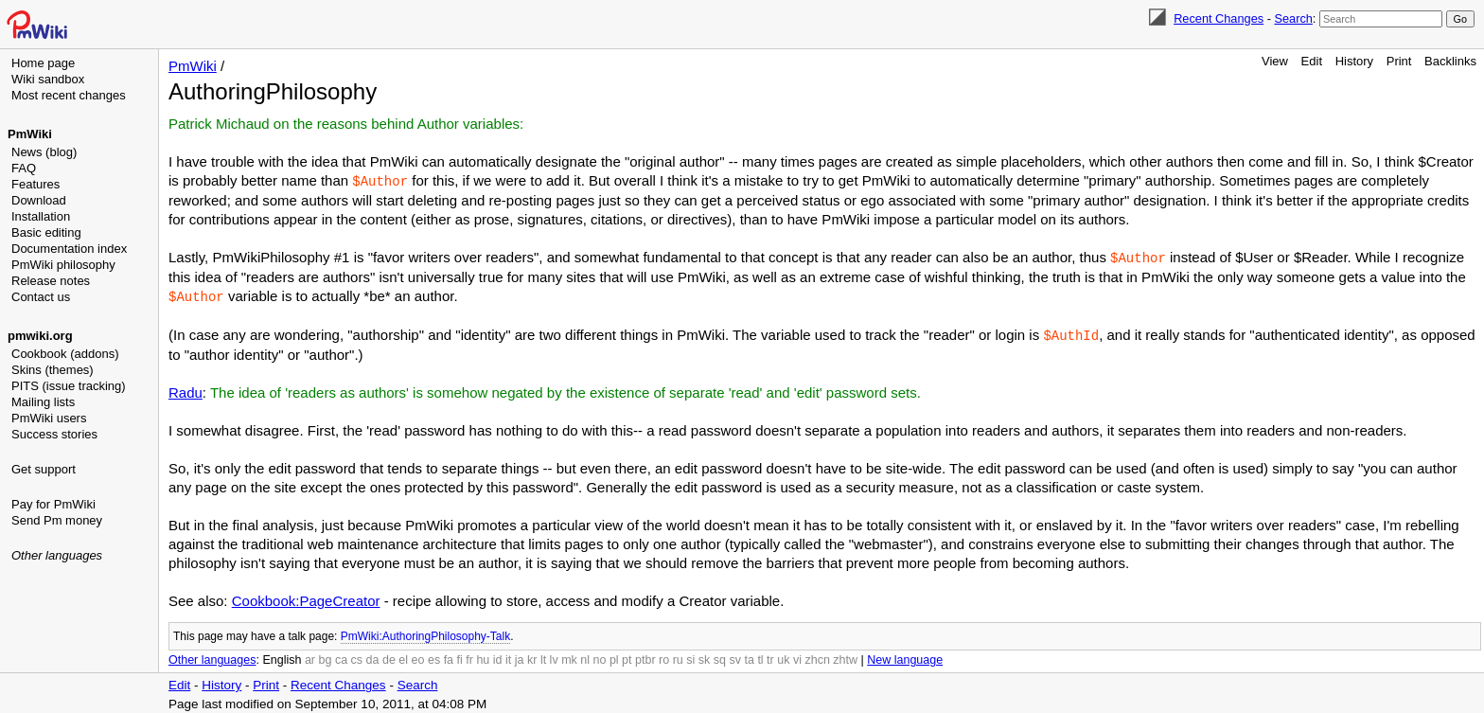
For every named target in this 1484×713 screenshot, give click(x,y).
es (434, 656)
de (389, 656)
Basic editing (46, 232)
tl (760, 656)
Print (1399, 61)
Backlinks (1450, 61)
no (600, 656)
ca (341, 656)
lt (543, 656)
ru (678, 656)
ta (748, 656)
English (281, 656)
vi (797, 656)
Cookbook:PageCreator (306, 597)
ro (664, 656)
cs (357, 656)
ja (519, 656)
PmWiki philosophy (63, 265)
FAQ (23, 168)
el (403, 656)
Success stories (54, 434)
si (690, 656)
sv (735, 656)
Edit (1311, 61)
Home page (43, 63)
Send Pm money (56, 520)
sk (704, 656)
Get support (43, 469)
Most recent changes (68, 95)
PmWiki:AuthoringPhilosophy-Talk (425, 632)
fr (469, 656)
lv (554, 656)
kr (532, 656)
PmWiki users (48, 418)
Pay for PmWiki (53, 504)
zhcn (816, 656)
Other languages (56, 555)
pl (614, 656)
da (373, 656)
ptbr (645, 656)
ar (310, 656)
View (1275, 61)
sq (720, 656)
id (498, 656)
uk (783, 656)
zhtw (845, 656)
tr (770, 656)
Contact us (40, 297)
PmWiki (30, 134)
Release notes (50, 281)
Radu (185, 389)
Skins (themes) (52, 370)
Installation (40, 216)
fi (460, 656)
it (508, 656)
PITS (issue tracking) (68, 386)
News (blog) (44, 152)
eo (418, 656)
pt (626, 656)
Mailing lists (43, 402)
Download (38, 200)
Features (35, 184)
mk (569, 656)
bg (324, 656)
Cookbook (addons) (64, 354)
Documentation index (69, 248)
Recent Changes (1218, 18)
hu (482, 656)
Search (1293, 18)
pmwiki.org (40, 336)
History (1354, 61)
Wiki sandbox (47, 79)
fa (448, 656)
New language (905, 656)
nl (585, 656)
